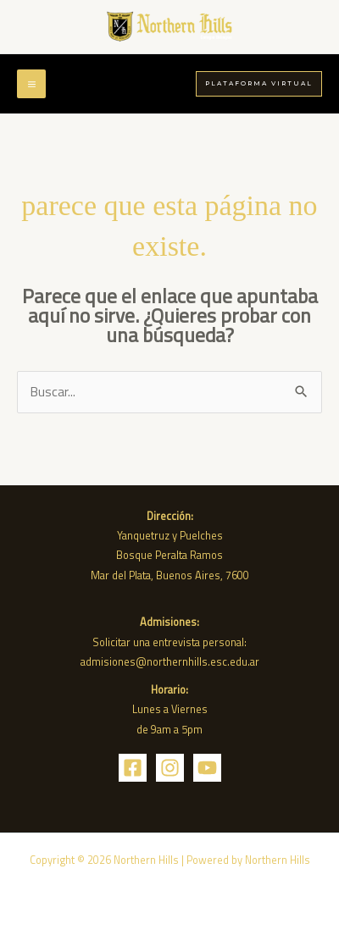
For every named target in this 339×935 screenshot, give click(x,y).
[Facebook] (133, 768)
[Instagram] (170, 768)
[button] (259, 83)
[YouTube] (207, 768)
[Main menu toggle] (31, 83)
